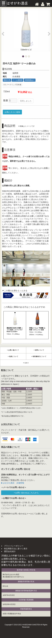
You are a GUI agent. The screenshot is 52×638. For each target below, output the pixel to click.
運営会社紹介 (10, 551)
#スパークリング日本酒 (12, 85)
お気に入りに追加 (12, 112)
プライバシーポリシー (13, 546)
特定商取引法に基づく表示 (15, 549)
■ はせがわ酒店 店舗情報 (12, 483)
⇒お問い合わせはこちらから (26, 493)
